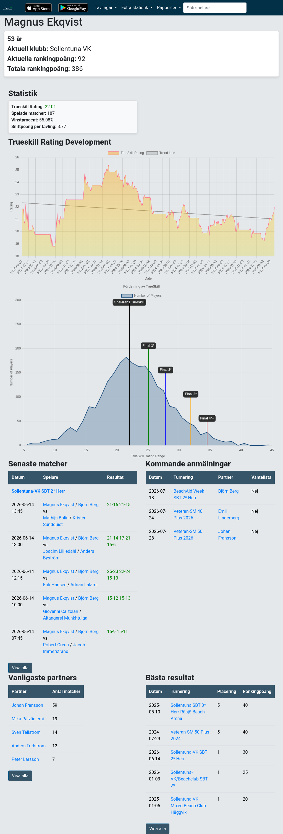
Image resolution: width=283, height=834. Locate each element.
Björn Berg (88, 504)
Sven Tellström (26, 732)
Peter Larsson (25, 759)
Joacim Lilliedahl (59, 551)
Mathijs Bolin (56, 517)
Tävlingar (104, 7)
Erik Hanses (54, 584)
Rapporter (167, 7)
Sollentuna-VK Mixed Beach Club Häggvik (188, 805)
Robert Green (56, 644)
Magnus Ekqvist (58, 504)
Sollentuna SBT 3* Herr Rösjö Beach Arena (188, 712)
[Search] (215, 7)
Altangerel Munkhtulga (65, 618)
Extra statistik (135, 7)
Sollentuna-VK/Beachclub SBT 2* (189, 779)
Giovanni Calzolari (60, 611)
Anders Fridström (29, 745)
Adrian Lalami (84, 584)
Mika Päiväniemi (28, 718)
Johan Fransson (27, 705)
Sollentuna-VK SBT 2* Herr (38, 491)
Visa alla (20, 667)
